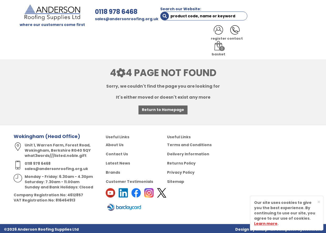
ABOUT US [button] (76, 34)
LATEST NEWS (266, 34)
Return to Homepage (163, 108)
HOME (23, 34)
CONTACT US (232, 34)
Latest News (118, 161)
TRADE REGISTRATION (116, 34)
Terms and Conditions (189, 143)
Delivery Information (188, 152)
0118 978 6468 (104, 11)
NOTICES (295, 34)
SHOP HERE (47, 34)
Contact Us (117, 152)
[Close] (318, 202)
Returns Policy (181, 161)
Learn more (265, 223)
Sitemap (175, 180)
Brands (113, 170)
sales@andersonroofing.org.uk (115, 19)
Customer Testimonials (129, 180)
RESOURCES (200, 34)
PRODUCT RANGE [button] (163, 34)
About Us (115, 143)
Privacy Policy (181, 170)
